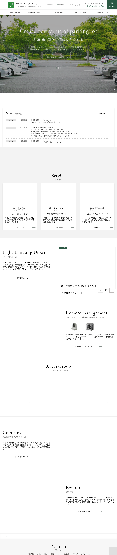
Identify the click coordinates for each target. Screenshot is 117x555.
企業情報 (76, 526)
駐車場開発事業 (54, 532)
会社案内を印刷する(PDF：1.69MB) (21, 537)
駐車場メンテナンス (56, 529)
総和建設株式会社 (96, 529)
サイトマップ (25, 551)
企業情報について (21, 399)
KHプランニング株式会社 (99, 532)
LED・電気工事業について (21, 221)
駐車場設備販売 (54, 526)
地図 (30, 527)
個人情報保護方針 (9, 551)
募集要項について (85, 454)
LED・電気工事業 (55, 535)
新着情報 (76, 532)
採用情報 (76, 529)
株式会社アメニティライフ (99, 526)
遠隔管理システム (55, 538)
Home (6, 479)
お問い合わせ (38, 551)
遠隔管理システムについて (84, 289)
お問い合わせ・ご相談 (88, 505)
